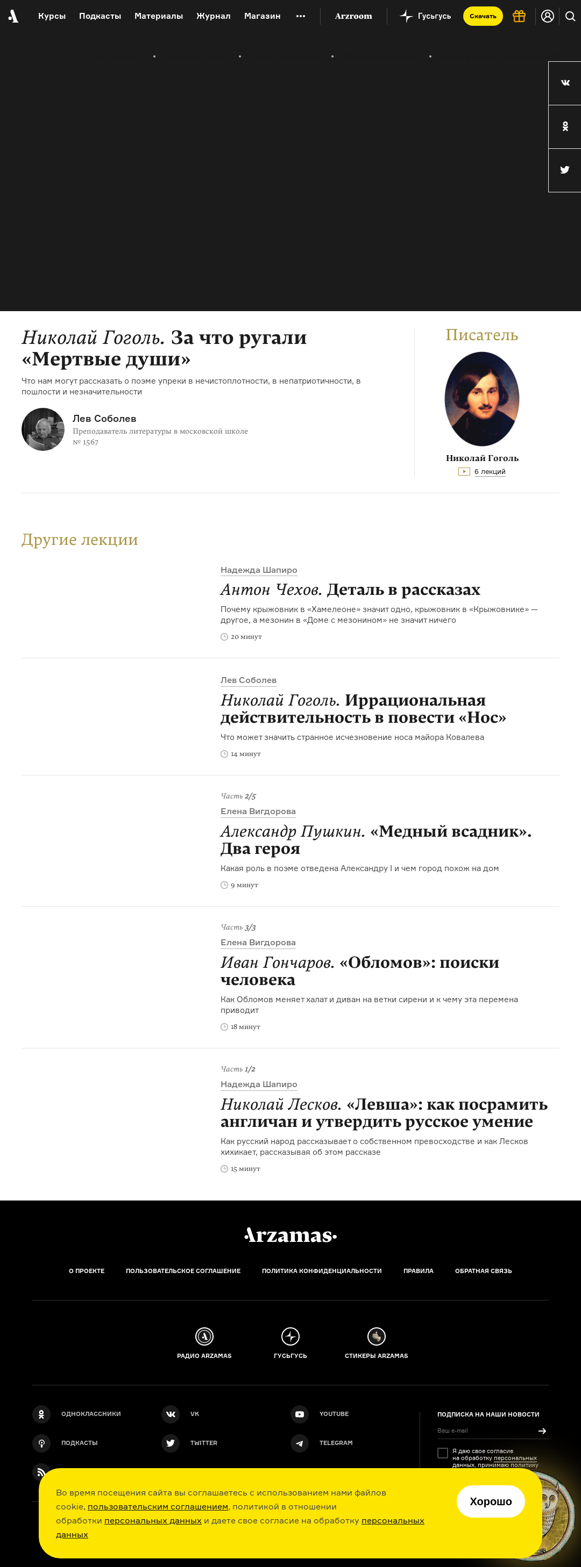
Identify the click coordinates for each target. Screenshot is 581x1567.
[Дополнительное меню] (300, 16)
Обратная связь (483, 1271)
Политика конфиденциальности (322, 1271)
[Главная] (290, 1234)
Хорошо (491, 1501)
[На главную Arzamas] (12, 16)
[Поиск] (570, 16)
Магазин (262, 16)
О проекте (86, 1271)
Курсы (52, 16)
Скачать (483, 16)
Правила (418, 1271)
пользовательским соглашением (158, 1506)
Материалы (158, 16)
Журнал (213, 16)
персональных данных (153, 1520)
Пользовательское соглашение (183, 1271)
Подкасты (100, 16)
